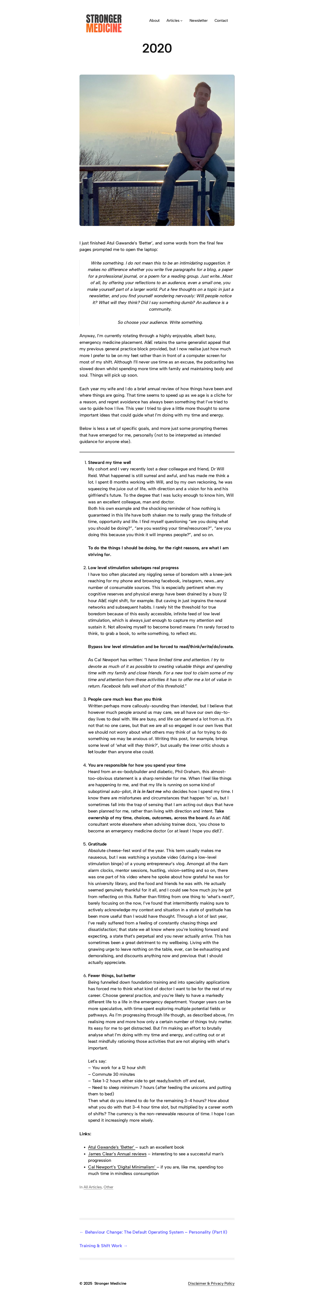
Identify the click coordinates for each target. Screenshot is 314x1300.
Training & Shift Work (100, 1245)
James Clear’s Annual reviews (117, 1153)
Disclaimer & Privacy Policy (211, 1283)
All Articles (93, 1187)
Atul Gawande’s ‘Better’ (111, 1147)
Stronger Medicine (110, 1283)
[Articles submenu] (181, 20)
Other (108, 1187)
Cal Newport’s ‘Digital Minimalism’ (122, 1167)
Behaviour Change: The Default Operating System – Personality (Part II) (156, 1232)
